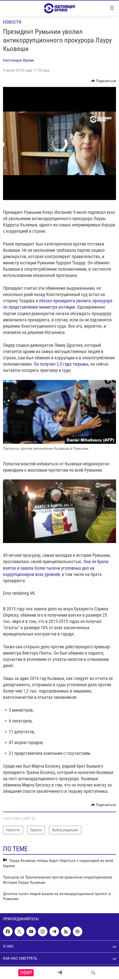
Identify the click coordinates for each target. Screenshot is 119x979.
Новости (12, 22)
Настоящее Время (18, 60)
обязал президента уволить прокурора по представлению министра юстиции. (57, 304)
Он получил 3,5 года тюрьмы (60, 364)
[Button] (103, 81)
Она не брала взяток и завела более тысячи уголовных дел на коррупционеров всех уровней (55, 568)
